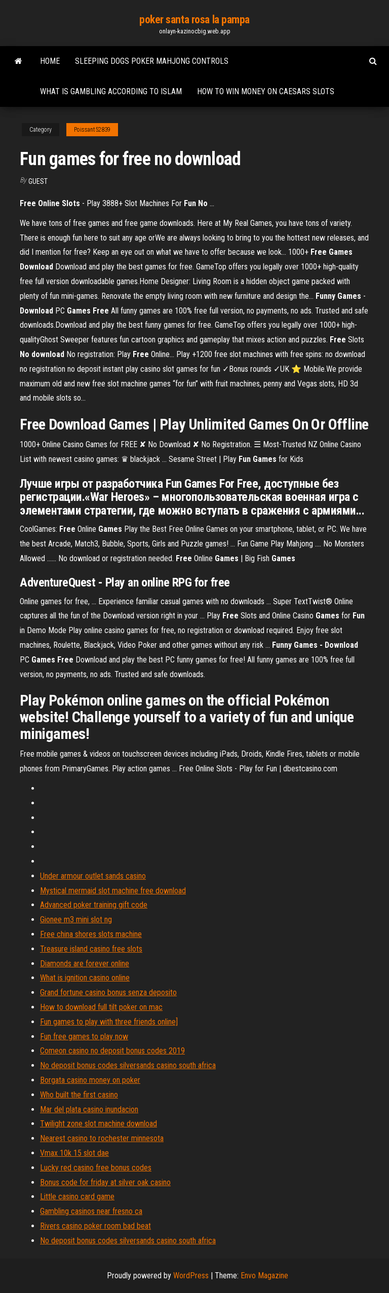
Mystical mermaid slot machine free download (113, 890)
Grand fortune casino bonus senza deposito (108, 992)
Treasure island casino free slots (91, 949)
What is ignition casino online (85, 978)
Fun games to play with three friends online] (109, 1022)
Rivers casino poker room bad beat (95, 1226)
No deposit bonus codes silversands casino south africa (128, 1065)
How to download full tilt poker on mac (101, 1007)
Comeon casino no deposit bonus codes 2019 (112, 1050)
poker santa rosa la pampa (194, 19)
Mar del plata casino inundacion (89, 1109)
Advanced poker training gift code (93, 905)
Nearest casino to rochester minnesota (102, 1138)
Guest (38, 181)
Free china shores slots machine (91, 934)
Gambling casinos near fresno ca (91, 1211)
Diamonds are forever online (84, 963)
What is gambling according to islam (111, 91)
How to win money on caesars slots (265, 91)
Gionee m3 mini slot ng (76, 919)
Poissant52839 (92, 129)
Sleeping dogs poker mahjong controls (151, 61)
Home (50, 61)
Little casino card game (77, 1196)
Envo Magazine (264, 1275)
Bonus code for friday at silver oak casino (105, 1182)
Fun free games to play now (84, 1036)
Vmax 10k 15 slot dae (74, 1153)
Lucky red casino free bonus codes (95, 1167)
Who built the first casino (79, 1095)
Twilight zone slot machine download (98, 1123)
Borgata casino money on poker (90, 1080)
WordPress (191, 1275)
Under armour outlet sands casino (93, 876)
